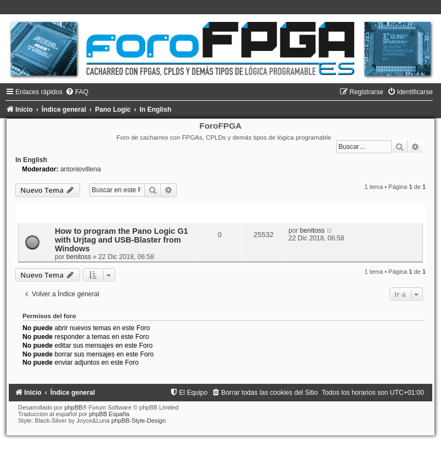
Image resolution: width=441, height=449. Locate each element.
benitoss (78, 257)
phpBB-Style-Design (138, 420)
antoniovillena (80, 169)
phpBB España (109, 414)
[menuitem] (76, 92)
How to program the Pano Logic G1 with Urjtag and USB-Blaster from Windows (121, 240)
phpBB (73, 407)
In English (31, 160)
